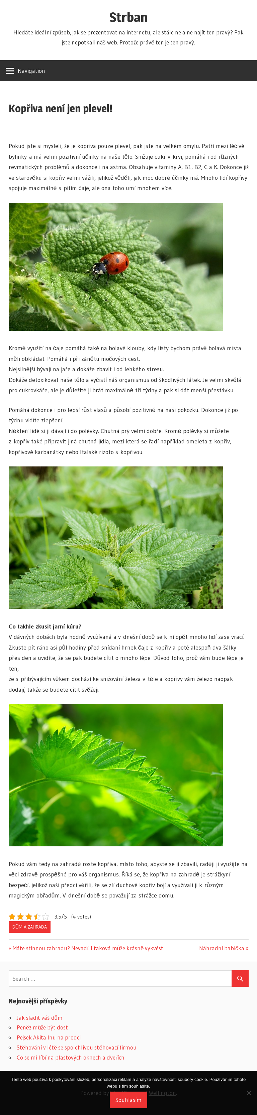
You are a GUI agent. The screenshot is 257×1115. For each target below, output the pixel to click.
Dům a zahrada (29, 927)
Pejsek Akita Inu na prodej (49, 1037)
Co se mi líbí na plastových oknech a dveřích (70, 1057)
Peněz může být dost (42, 1027)
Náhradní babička (221, 948)
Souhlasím (128, 1099)
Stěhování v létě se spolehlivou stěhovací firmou (77, 1047)
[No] (248, 1093)
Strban (128, 17)
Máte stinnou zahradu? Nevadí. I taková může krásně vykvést (88, 948)
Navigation (31, 70)
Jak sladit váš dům (40, 1017)
